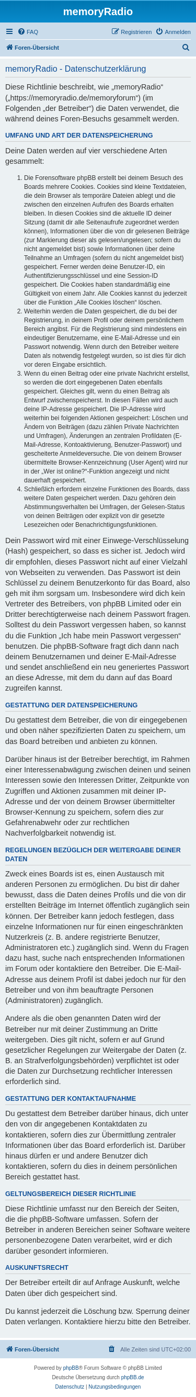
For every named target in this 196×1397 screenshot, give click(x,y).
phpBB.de (132, 1377)
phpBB (71, 1368)
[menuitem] (27, 32)
